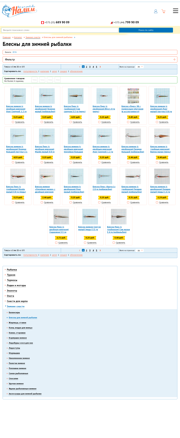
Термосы (12, 280)
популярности (30, 71)
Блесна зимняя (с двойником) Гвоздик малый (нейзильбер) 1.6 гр (45, 109)
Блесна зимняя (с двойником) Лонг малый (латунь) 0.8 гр (161, 109)
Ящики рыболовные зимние (22, 388)
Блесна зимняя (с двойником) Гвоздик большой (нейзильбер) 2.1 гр (132, 149)
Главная (7, 37)
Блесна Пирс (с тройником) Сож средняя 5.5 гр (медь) (74, 109)
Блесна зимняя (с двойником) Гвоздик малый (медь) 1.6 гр (160, 189)
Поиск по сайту (146, 30)
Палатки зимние (17, 363)
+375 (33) (57, 22)
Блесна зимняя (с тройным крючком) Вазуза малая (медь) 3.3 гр (160, 149)
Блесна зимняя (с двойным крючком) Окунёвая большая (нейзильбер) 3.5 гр (73, 149)
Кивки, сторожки (17, 332)
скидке (63, 71)
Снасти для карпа (17, 301)
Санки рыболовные (18, 373)
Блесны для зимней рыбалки (23, 317)
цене (54, 71)
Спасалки (13, 378)
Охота (10, 295)
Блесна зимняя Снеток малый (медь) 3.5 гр (89, 228)
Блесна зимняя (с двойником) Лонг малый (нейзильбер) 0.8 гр (74, 189)
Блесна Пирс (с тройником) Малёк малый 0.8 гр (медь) (16, 189)
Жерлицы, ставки (17, 322)
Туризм (11, 274)
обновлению (76, 71)
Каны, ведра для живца (20, 327)
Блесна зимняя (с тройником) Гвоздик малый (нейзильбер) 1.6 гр (131, 189)
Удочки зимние (16, 383)
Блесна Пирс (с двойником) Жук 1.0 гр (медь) (104, 109)
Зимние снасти (15, 306)
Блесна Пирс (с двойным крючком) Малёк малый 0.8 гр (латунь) (44, 149)
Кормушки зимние (18, 337)
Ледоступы (14, 348)
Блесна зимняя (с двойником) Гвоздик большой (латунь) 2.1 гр (16, 149)
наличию (44, 71)
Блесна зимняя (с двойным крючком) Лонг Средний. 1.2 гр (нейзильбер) (103, 149)
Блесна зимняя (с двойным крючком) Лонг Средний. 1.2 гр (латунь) (16, 109)
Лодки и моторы (16, 285)
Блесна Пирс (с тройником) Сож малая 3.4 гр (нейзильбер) (118, 229)
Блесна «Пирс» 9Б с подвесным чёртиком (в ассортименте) (132, 109)
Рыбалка (12, 269)
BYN (15, 52)
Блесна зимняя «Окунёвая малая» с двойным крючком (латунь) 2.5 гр (45, 189)
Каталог (18, 37)
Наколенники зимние (19, 358)
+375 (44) (126, 22)
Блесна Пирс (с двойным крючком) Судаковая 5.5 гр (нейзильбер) (59, 229)
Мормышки (14, 353)
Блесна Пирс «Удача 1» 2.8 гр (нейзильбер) (104, 187)
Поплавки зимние (17, 368)
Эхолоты (12, 290)
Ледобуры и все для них (21, 343)
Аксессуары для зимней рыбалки (25, 393)
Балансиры (14, 312)
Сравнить (19, 122)
